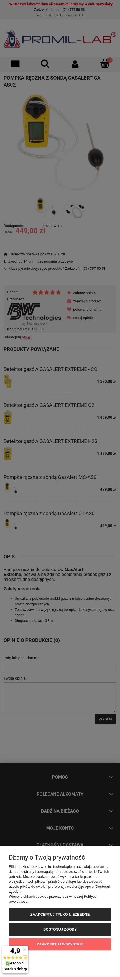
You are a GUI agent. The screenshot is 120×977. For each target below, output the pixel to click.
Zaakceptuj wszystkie (60, 944)
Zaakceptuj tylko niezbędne (60, 914)
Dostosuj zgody (60, 929)
